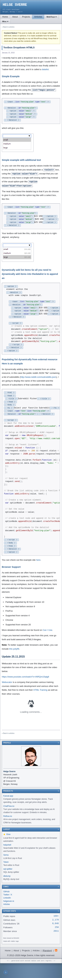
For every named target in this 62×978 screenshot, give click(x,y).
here (38, 574)
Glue (6, 849)
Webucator (7, 697)
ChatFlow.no (8, 821)
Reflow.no (7, 831)
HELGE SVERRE (15, 5)
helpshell (7, 859)
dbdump (6, 891)
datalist (45, 69)
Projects (26, 17)
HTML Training (40, 704)
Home (5, 17)
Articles (38, 17)
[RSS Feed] (56, 965)
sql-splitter (7, 883)
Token (6, 877)
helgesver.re (8, 916)
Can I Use (47, 644)
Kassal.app (8, 810)
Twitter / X (7, 909)
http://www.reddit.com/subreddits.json (38, 383)
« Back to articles (8, 27)
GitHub (6, 906)
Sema (5, 869)
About (15, 17)
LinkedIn (7, 912)
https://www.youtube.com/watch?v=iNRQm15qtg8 (25, 691)
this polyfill (14, 663)
